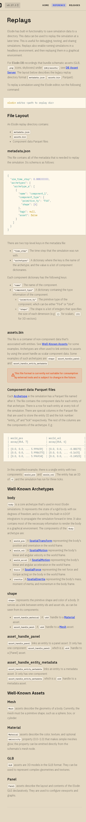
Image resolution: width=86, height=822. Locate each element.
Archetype (20, 396)
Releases (74, 5)
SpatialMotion (38, 550)
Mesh (62, 627)
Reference (59, 5)
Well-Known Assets (55, 344)
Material (69, 617)
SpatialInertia (36, 579)
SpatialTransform (40, 540)
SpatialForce (33, 569)
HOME (45, 5)
